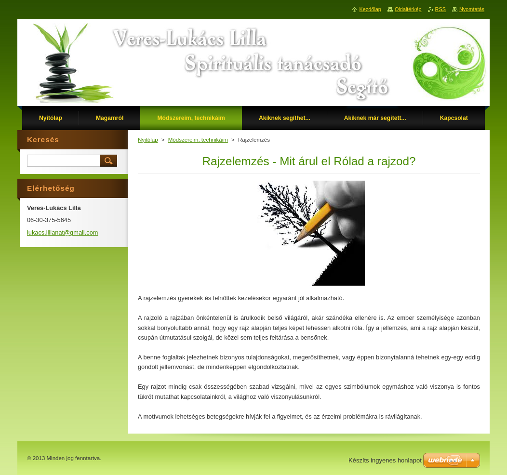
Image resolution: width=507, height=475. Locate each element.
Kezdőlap (370, 9)
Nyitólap (148, 140)
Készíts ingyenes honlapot (385, 460)
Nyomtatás (471, 9)
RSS (440, 9)
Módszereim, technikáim (198, 140)
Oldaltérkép (408, 9)
